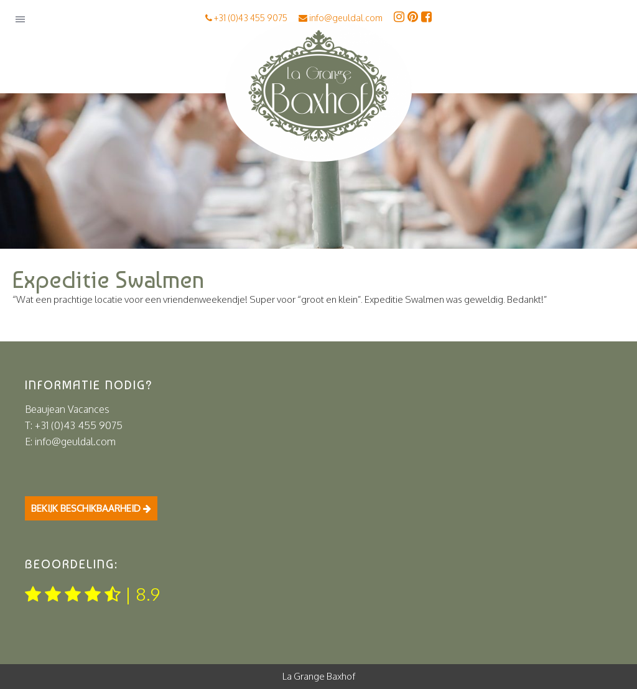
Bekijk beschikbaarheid (91, 508)
